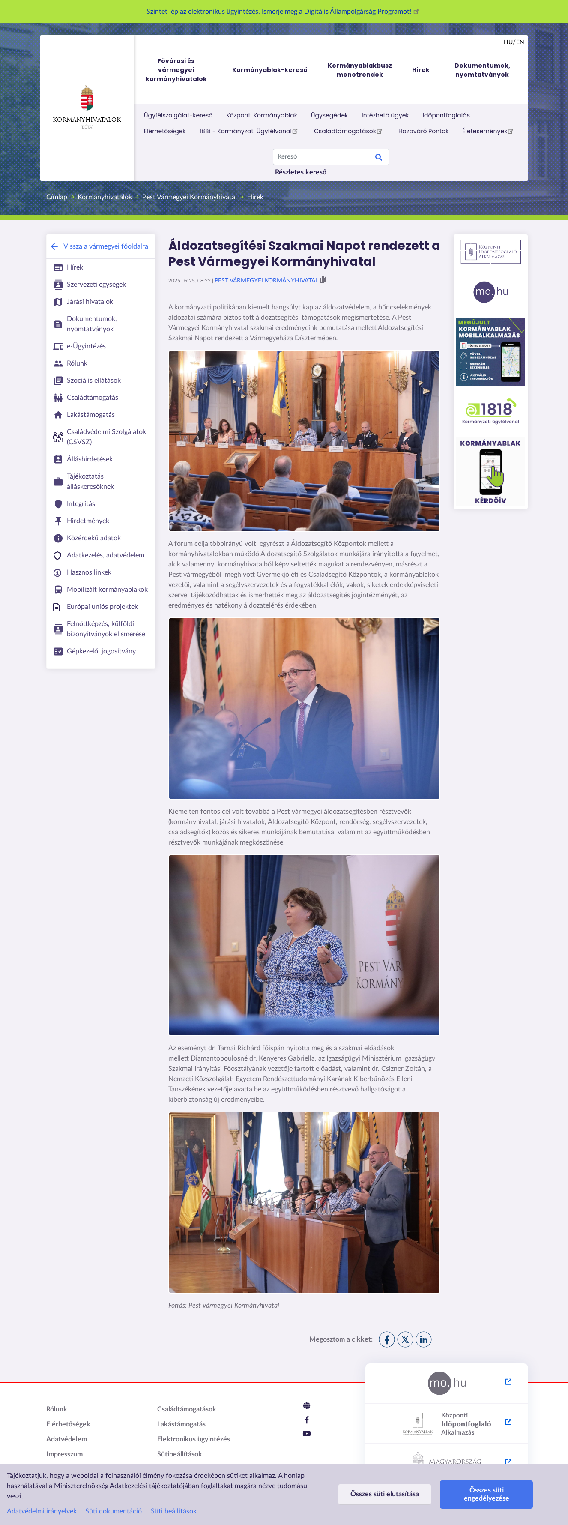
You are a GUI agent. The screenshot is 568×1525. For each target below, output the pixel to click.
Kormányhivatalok (87, 104)
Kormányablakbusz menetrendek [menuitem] (360, 70)
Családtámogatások (349, 130)
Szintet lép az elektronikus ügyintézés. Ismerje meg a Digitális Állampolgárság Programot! (284, 11)
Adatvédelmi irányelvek (42, 1511)
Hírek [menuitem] (421, 70)
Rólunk (56, 1409)
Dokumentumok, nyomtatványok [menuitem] (482, 70)
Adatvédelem (66, 1439)
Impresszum (64, 1454)
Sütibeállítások (179, 1454)
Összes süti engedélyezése (486, 1494)
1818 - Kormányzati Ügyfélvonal (250, 130)
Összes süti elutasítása (384, 1494)
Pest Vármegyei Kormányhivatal (189, 197)
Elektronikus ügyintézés (193, 1439)
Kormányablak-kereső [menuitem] (270, 70)
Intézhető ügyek (385, 115)
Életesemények (489, 130)
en (520, 42)
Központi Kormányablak (261, 115)
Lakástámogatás (181, 1424)
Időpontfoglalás (446, 115)
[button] (323, 280)
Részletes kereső (300, 172)
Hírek (255, 197)
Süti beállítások (174, 1511)
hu (508, 42)
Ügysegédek (329, 115)
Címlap (56, 197)
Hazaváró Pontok (423, 131)
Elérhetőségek (165, 131)
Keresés (378, 158)
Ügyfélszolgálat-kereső (178, 115)
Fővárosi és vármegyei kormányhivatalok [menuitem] (184, 70)
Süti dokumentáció (113, 1511)
